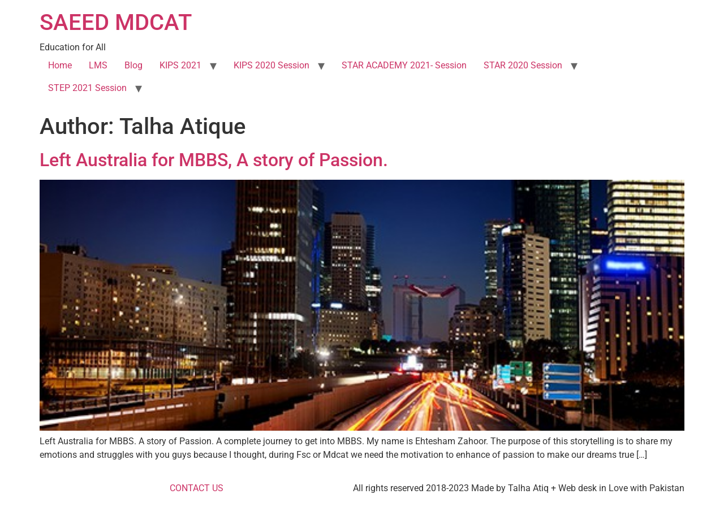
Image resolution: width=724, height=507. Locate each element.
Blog (133, 65)
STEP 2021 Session (87, 88)
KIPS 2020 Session (271, 65)
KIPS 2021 (180, 65)
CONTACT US (196, 488)
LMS (98, 65)
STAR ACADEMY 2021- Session (404, 65)
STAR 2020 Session (523, 65)
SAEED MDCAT (116, 22)
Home (60, 65)
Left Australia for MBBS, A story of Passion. (214, 160)
